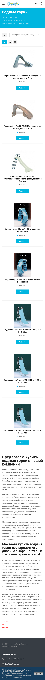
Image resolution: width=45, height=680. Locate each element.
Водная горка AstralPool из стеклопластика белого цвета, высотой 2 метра (23, 178)
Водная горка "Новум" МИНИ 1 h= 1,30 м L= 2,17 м (22, 431)
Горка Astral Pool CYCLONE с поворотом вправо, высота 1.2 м (22, 127)
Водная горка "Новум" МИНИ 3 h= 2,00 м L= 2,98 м (22, 331)
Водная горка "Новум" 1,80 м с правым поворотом (22, 230)
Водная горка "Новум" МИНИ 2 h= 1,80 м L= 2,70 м (22, 381)
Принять (38, 674)
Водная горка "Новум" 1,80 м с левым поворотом (22, 280)
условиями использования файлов (16, 676)
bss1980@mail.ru (12, 664)
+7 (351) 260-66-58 (13, 659)
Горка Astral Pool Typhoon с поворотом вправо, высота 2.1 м (22, 77)
